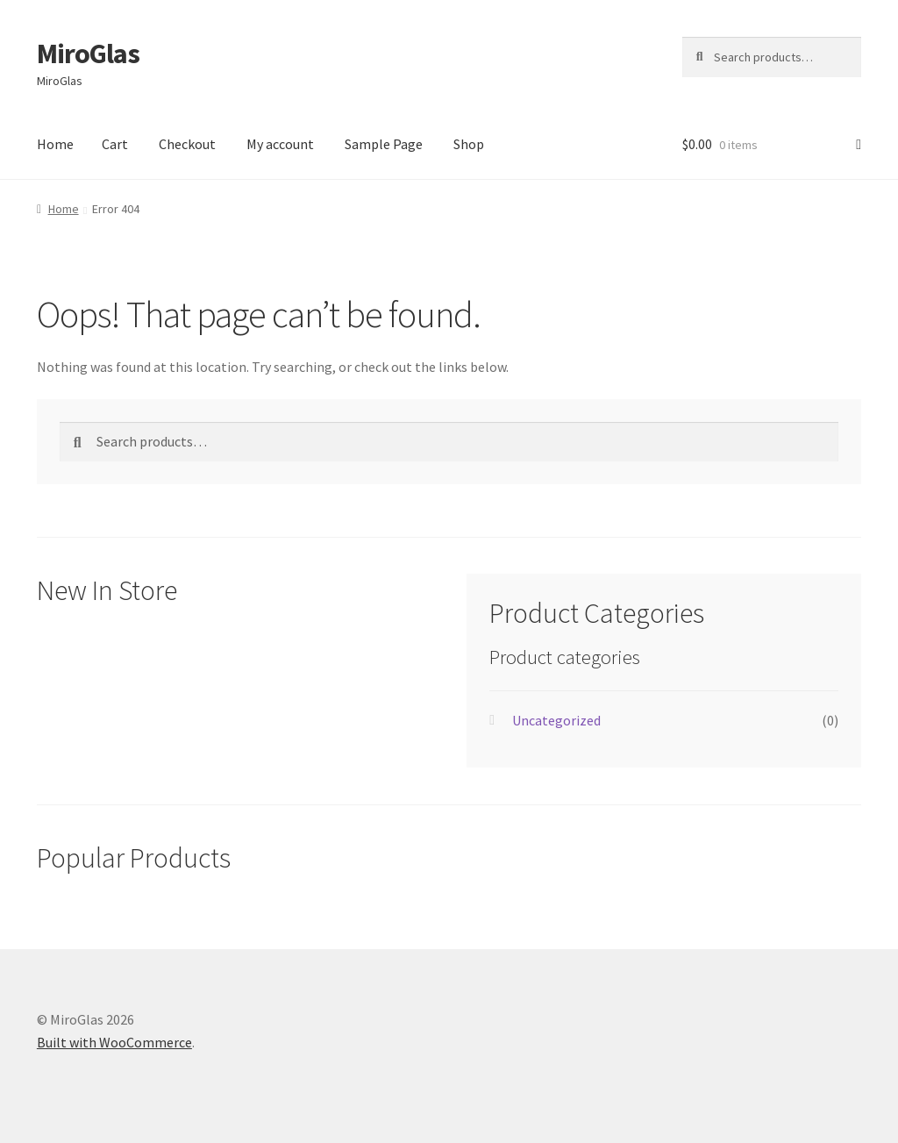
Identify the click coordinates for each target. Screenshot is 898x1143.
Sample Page (384, 144)
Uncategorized (556, 720)
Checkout (187, 144)
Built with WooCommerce (114, 1042)
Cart (115, 144)
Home (55, 144)
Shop (468, 144)
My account (280, 144)
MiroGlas (88, 53)
